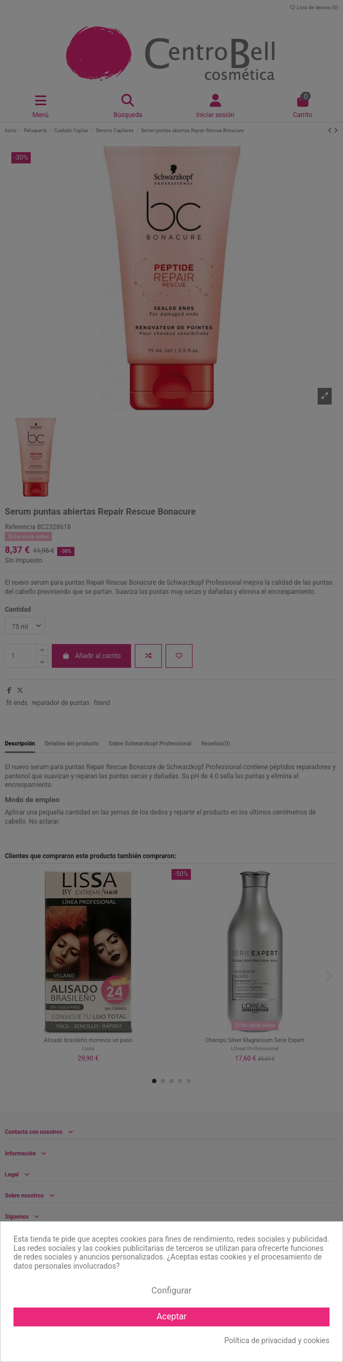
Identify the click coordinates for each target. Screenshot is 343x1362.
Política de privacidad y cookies (277, 1340)
